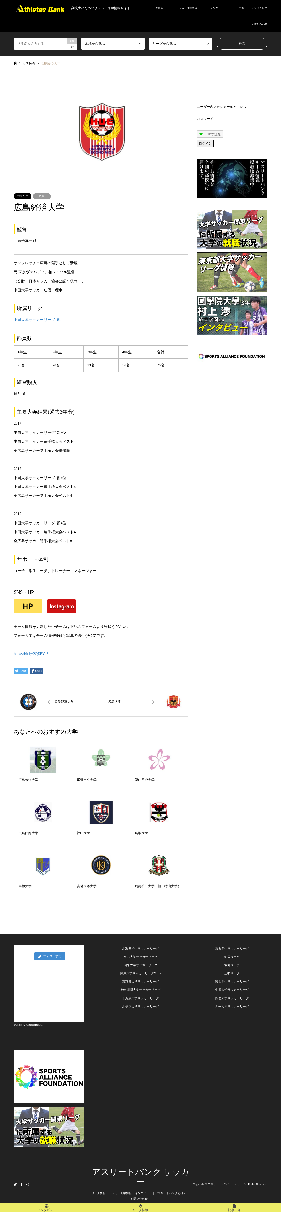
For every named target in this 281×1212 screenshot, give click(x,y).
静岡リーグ (232, 957)
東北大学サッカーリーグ (140, 957)
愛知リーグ (232, 965)
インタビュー (218, 8)
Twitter (15, 1184)
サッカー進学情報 (186, 8)
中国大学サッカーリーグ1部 (37, 320)
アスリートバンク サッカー (225, 1184)
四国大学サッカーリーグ (232, 998)
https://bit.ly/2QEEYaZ (31, 654)
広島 (42, 196)
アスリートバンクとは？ (253, 8)
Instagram (27, 1184)
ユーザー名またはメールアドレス (221, 107)
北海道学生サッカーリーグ (140, 948)
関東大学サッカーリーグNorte (140, 973)
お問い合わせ (259, 24)
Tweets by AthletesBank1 (28, 1024)
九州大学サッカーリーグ (232, 1006)
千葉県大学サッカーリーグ (140, 998)
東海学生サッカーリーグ (232, 948)
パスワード (205, 119)
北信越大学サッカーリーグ (140, 1006)
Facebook (21, 1184)
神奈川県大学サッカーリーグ (140, 990)
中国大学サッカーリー (230, 990)
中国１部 (22, 196)
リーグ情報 (156, 8)
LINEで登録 (210, 134)
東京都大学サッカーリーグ (140, 981)
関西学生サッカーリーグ (232, 981)
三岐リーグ (232, 973)
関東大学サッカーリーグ (140, 965)
